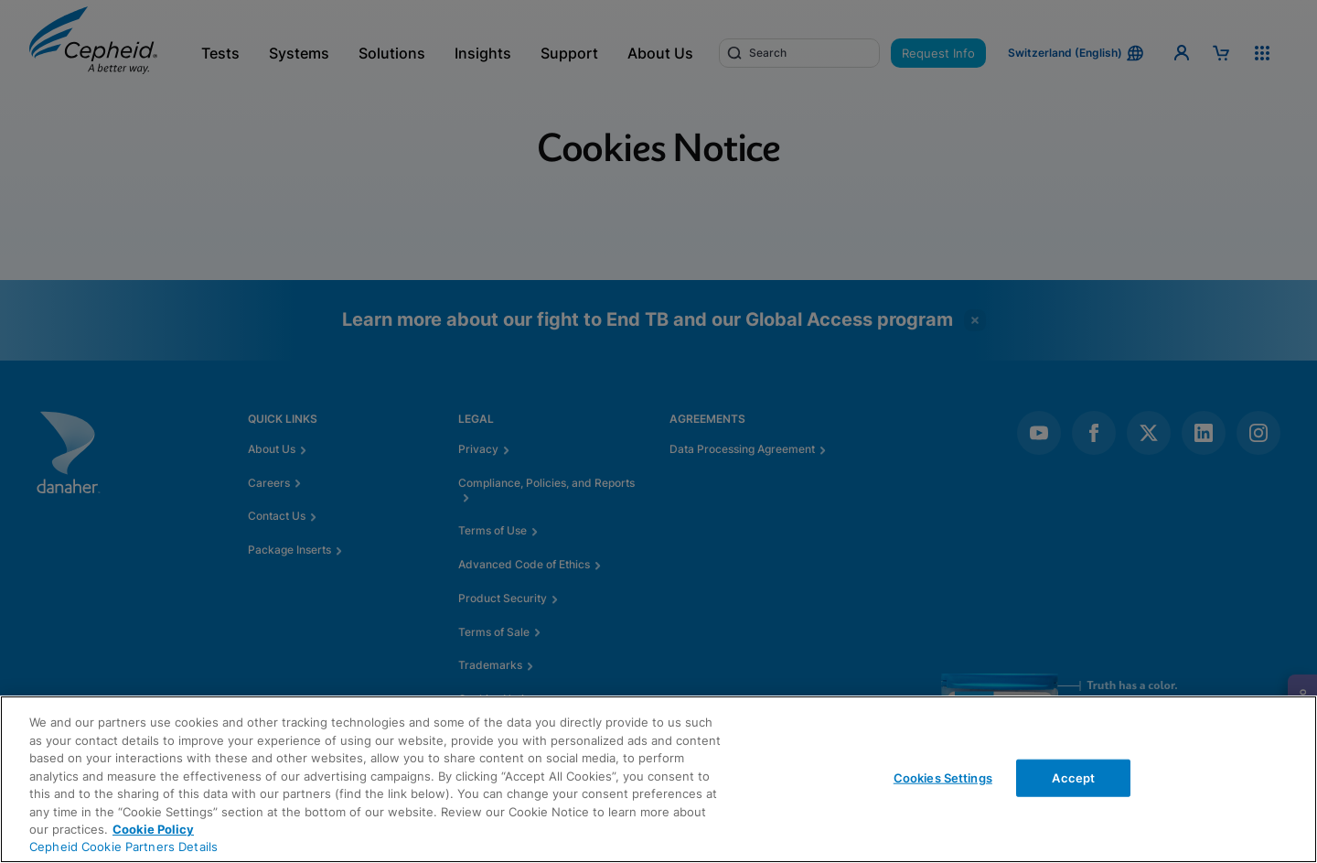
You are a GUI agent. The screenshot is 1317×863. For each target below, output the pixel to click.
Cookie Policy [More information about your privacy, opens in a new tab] (153, 829)
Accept (1073, 777)
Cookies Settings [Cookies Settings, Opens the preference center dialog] (943, 777)
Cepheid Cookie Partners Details (123, 846)
